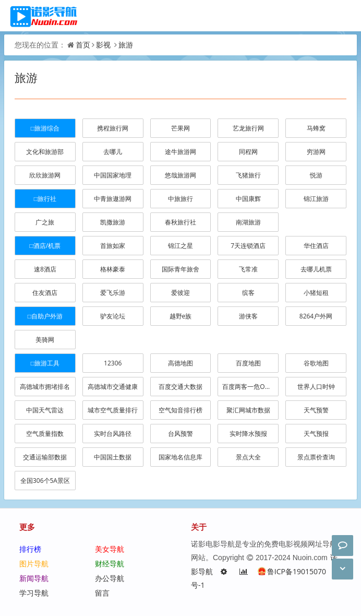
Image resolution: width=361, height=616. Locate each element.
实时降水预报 (248, 433)
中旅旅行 (180, 198)
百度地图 (248, 363)
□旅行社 (45, 198)
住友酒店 (44, 292)
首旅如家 (112, 245)
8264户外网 (315, 316)
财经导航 (109, 563)
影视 (103, 45)
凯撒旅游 (112, 222)
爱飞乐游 (112, 292)
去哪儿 (112, 151)
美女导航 (109, 549)
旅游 (125, 45)
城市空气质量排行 (113, 410)
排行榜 (30, 549)
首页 (83, 45)
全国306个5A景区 (45, 480)
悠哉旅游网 (180, 175)
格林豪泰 (112, 269)
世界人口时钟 (316, 386)
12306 (113, 363)
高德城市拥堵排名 (45, 386)
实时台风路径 (112, 433)
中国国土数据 (112, 457)
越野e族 (181, 316)
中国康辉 (248, 198)
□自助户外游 (45, 316)
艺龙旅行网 (248, 128)
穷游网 (316, 151)
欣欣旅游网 (45, 175)
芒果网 (180, 128)
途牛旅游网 (180, 151)
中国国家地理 (112, 175)
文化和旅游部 (45, 151)
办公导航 (109, 578)
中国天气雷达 (45, 410)
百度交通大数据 (180, 386)
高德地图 (180, 363)
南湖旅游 (248, 222)
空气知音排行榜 (180, 410)
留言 (102, 593)
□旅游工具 (45, 363)
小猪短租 (316, 292)
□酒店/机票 (45, 245)
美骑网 (44, 339)
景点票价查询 (316, 457)
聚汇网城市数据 (248, 410)
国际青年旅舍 (180, 269)
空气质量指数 (45, 433)
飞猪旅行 (248, 175)
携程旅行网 (112, 128)
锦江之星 (180, 245)
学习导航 (34, 593)
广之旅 (44, 222)
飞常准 (248, 269)
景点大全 (248, 457)
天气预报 (316, 433)
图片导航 (34, 563)
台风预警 (180, 433)
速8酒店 (45, 269)
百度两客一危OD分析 (250, 386)
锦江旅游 (316, 198)
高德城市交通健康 (113, 386)
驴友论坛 (112, 316)
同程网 (248, 151)
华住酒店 (316, 245)
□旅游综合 (45, 128)
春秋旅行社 (180, 222)
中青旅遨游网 (112, 198)
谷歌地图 (316, 363)
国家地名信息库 (180, 457)
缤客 (248, 292)
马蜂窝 (316, 128)
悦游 (316, 175)
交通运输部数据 (45, 457)
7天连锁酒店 (248, 245)
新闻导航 (34, 578)
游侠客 (248, 316)
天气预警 (316, 410)
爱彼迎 (180, 292)
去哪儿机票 (316, 269)
